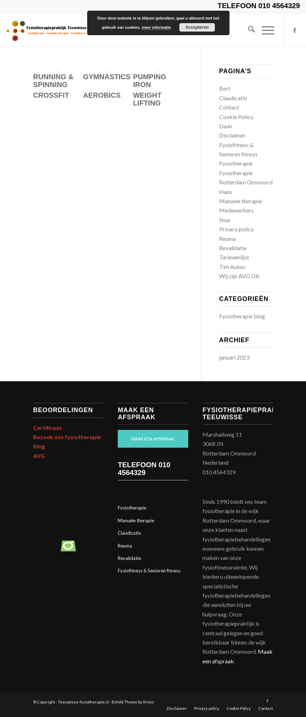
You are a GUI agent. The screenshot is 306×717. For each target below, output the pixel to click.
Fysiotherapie (236, 163)
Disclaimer (232, 135)
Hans (225, 191)
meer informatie (156, 27)
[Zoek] (248, 30)
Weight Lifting (147, 99)
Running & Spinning (53, 80)
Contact (229, 107)
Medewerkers (236, 210)
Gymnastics (106, 77)
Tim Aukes (232, 266)
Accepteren (197, 27)
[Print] (46, 30)
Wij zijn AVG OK (239, 276)
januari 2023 (234, 357)
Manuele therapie (240, 201)
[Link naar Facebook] (294, 30)
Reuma (227, 238)
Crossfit (51, 95)
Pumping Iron (149, 80)
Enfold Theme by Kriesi (133, 702)
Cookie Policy (236, 116)
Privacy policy (236, 229)
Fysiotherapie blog (242, 316)
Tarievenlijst (234, 257)
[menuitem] (248, 30)
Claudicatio (233, 98)
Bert (224, 88)
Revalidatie (233, 247)
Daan (225, 126)
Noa (224, 219)
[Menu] (264, 30)
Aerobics (102, 95)
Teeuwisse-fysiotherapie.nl (83, 702)
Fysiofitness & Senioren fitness (149, 570)
